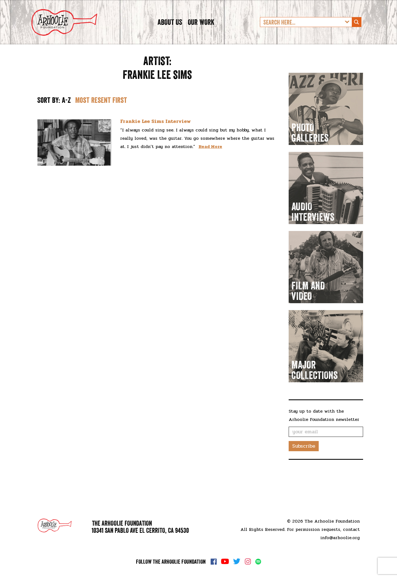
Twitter (236, 561)
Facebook (214, 561)
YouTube (225, 561)
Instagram (248, 561)
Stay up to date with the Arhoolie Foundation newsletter (324, 434)
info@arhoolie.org (340, 537)
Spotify (258, 561)
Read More (210, 165)
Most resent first (101, 119)
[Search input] (301, 32)
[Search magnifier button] (356, 31)
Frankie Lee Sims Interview (155, 140)
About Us (169, 31)
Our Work (201, 31)
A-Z (66, 119)
